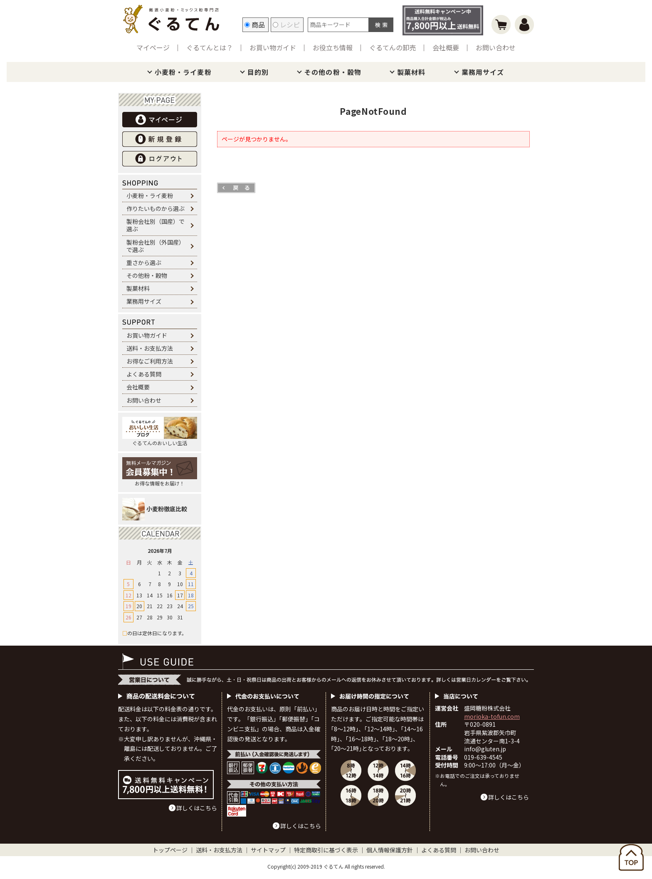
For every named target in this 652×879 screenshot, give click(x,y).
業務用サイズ (483, 72)
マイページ (153, 47)
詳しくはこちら (196, 808)
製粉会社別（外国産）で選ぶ (155, 246)
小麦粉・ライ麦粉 (183, 72)
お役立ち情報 (333, 47)
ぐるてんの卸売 (392, 47)
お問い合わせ (496, 47)
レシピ (286, 25)
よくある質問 (143, 374)
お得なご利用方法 (149, 361)
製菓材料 (411, 72)
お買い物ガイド (272, 47)
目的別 (258, 72)
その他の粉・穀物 (332, 72)
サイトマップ (268, 850)
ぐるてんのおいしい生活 (159, 431)
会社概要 (445, 47)
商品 (254, 25)
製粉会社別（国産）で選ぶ (155, 225)
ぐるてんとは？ (209, 47)
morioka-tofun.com (492, 716)
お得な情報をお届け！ (159, 472)
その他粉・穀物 (146, 275)
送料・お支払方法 (149, 348)
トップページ (170, 850)
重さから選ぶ (143, 262)
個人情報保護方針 (389, 850)
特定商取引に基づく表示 (326, 850)
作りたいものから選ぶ (155, 208)
